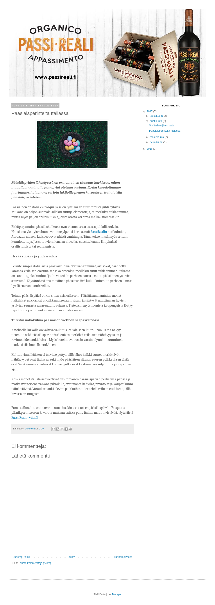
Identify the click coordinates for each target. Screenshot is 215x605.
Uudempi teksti (21, 556)
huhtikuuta (156, 121)
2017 (150, 111)
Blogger (116, 594)
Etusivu (72, 556)
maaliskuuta (157, 137)
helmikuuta (156, 142)
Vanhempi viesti (123, 556)
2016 (150, 148)
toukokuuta (156, 115)
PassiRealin (99, 232)
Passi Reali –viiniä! (24, 418)
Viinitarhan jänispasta (161, 125)
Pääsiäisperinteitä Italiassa (164, 130)
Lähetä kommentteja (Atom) (34, 563)
